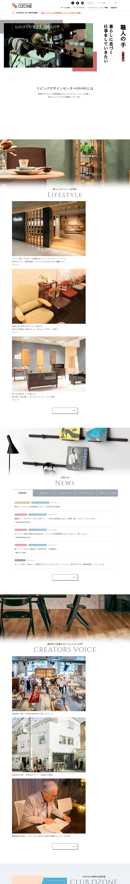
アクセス (90, 3)
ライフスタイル (78, 7)
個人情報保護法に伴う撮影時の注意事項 (74, 852)
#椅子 (68, 244)
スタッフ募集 (81, 849)
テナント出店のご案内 (67, 849)
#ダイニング (61, 244)
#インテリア (52, 244)
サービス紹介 (65, 7)
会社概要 (14, 872)
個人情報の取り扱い (27, 872)
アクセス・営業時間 (41, 849)
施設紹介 (114, 7)
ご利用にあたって (44, 872)
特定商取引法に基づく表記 (51, 852)
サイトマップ (53, 849)
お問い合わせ (91, 849)
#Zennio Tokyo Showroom (19, 244)
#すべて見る (31, 244)
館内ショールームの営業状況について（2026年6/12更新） (61, 13)
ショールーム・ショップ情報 (98, 7)
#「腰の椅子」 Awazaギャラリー (57, 241)
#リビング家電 (40, 244)
